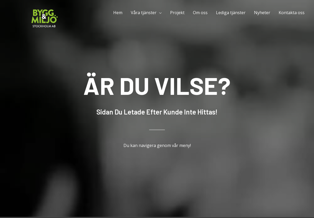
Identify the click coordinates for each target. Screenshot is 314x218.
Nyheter (262, 12)
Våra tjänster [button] (143, 12)
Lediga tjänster (231, 12)
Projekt (177, 12)
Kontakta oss (292, 12)
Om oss (200, 12)
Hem (117, 12)
